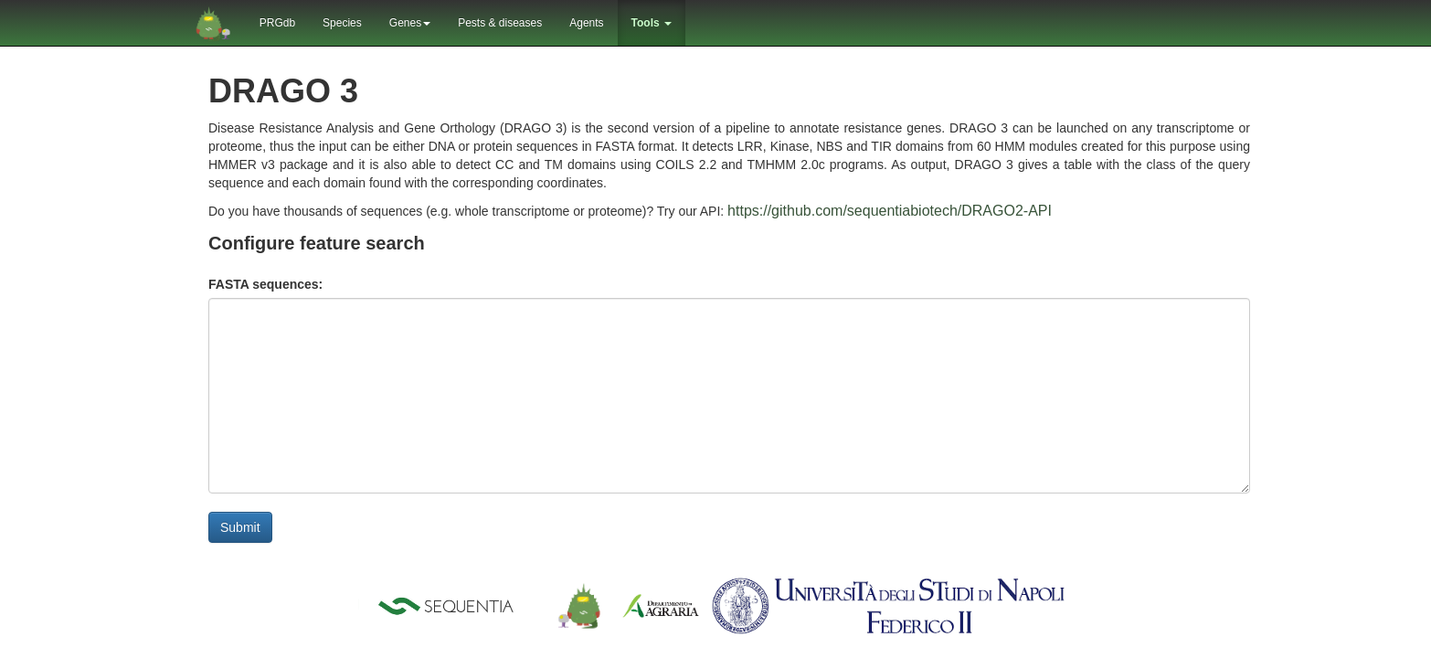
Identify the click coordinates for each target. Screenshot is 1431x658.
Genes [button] (409, 22)
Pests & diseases (500, 22)
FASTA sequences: (265, 284)
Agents (586, 22)
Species (342, 22)
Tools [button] (651, 22)
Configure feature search (316, 243)
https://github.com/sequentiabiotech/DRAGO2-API (889, 210)
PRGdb (277, 22)
